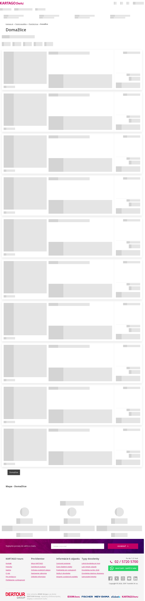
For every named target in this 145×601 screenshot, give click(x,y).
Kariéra (8, 570)
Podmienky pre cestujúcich (66, 570)
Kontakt (9, 563)
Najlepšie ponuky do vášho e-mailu (21, 546)
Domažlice (13, 472)
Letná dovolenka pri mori (91, 563)
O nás (8, 573)
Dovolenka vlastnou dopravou (93, 573)
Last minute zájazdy (89, 567)
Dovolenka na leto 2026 (90, 570)
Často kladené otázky (64, 567)
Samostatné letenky (89, 577)
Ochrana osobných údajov (40, 570)
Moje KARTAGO (37, 563)
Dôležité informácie (38, 577)
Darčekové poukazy (38, 567)
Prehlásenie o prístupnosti (15, 580)
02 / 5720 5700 (126, 561)
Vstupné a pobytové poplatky (67, 577)
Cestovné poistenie (63, 563)
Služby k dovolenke (63, 573)
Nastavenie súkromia (39, 573)
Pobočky (9, 567)
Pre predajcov (11, 577)
